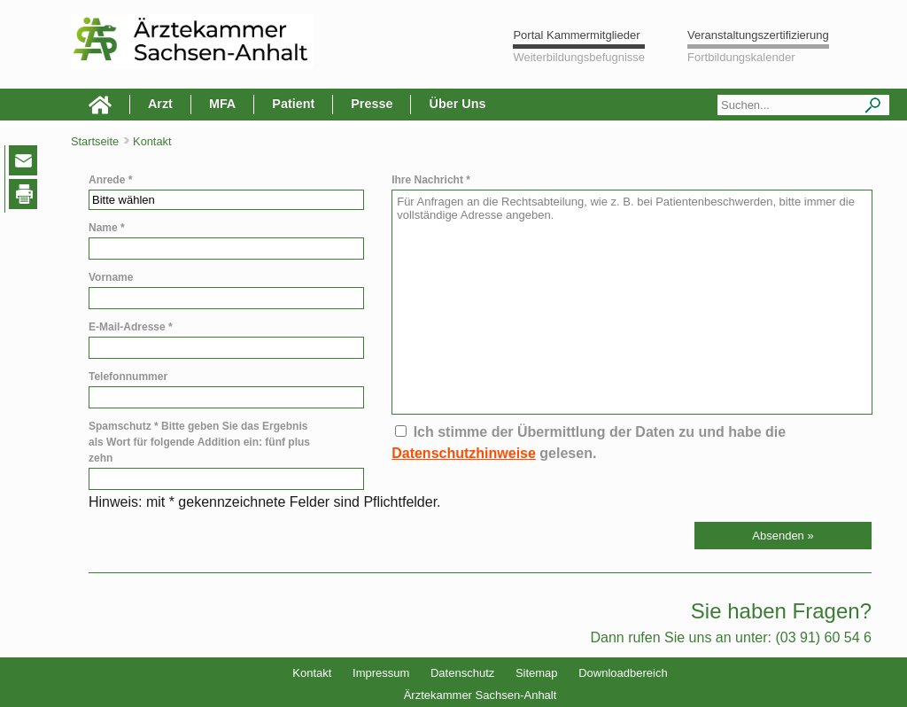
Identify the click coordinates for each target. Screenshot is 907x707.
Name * (107, 227)
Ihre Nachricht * (430, 180)
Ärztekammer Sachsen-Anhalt (480, 695)
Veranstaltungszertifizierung (758, 35)
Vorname (111, 277)
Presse (371, 104)
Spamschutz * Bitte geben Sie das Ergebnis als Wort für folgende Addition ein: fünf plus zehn (199, 442)
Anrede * (110, 180)
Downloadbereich (622, 673)
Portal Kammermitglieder (576, 35)
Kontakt (311, 673)
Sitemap (537, 673)
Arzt (160, 104)
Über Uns (457, 104)
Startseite (95, 141)
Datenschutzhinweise (463, 453)
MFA (222, 104)
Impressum (381, 673)
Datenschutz (462, 673)
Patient (293, 104)
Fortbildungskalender (741, 57)
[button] (783, 535)
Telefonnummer (128, 376)
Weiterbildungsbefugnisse (579, 57)
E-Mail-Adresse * (131, 327)
